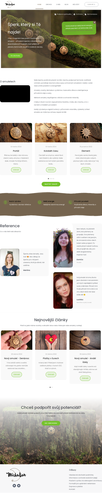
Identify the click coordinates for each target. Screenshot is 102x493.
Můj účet (76, 4)
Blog (66, 4)
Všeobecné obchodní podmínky (81, 475)
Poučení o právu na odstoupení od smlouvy (85, 481)
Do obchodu (15, 56)
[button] (48, 178)
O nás (58, 4)
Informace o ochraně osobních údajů (83, 478)
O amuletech (12, 81)
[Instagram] (18, 486)
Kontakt (72, 489)
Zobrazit (16, 170)
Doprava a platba (76, 487)
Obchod (49, 4)
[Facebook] (14, 486)
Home (39, 4)
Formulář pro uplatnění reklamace (82, 484)
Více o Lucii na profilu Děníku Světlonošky (79, 31)
